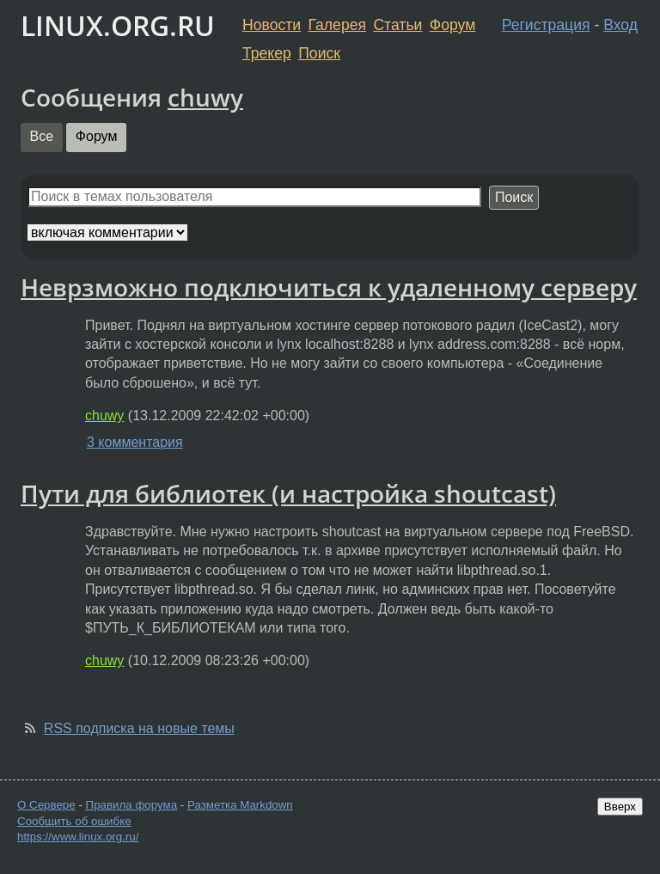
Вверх (620, 806)
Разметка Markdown (240, 804)
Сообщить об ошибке (74, 821)
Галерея (337, 25)
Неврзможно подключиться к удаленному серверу (329, 287)
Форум (452, 25)
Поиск (319, 53)
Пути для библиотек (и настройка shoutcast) (288, 493)
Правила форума (132, 804)
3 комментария (135, 442)
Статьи (397, 25)
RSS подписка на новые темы (139, 728)
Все (42, 136)
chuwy (205, 97)
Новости (271, 25)
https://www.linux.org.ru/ (77, 836)
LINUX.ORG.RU (118, 25)
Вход (620, 25)
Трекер (266, 53)
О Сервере (46, 804)
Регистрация (546, 25)
